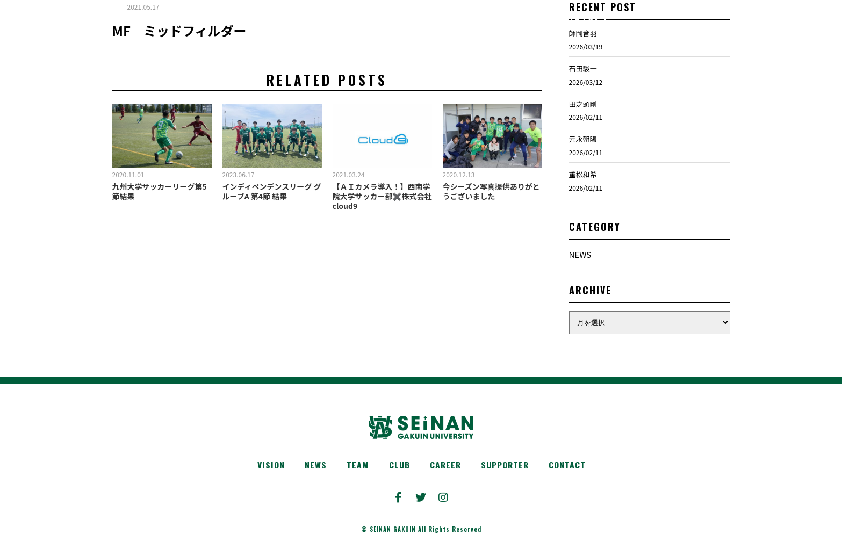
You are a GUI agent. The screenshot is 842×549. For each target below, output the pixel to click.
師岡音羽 (583, 46)
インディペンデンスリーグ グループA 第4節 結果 (271, 204)
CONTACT (571, 466)
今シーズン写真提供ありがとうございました (491, 204)
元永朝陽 (583, 152)
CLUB (397, 466)
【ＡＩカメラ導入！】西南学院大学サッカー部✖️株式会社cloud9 (382, 209)
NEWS (580, 267)
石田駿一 (583, 81)
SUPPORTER (506, 466)
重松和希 (583, 187)
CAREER (444, 466)
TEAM (354, 466)
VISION (265, 466)
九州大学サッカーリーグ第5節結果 (159, 204)
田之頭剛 (583, 116)
